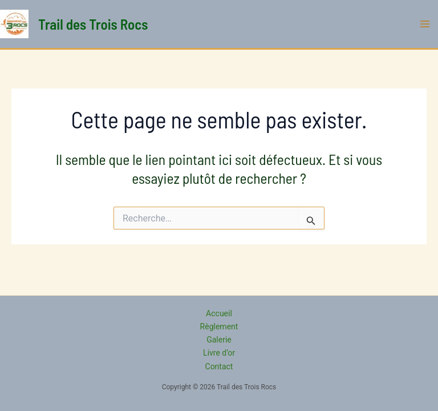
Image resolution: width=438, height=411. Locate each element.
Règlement (219, 326)
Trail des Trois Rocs (93, 24)
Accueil (219, 313)
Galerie (219, 339)
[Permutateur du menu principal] (425, 24)
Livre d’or (219, 352)
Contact (219, 366)
